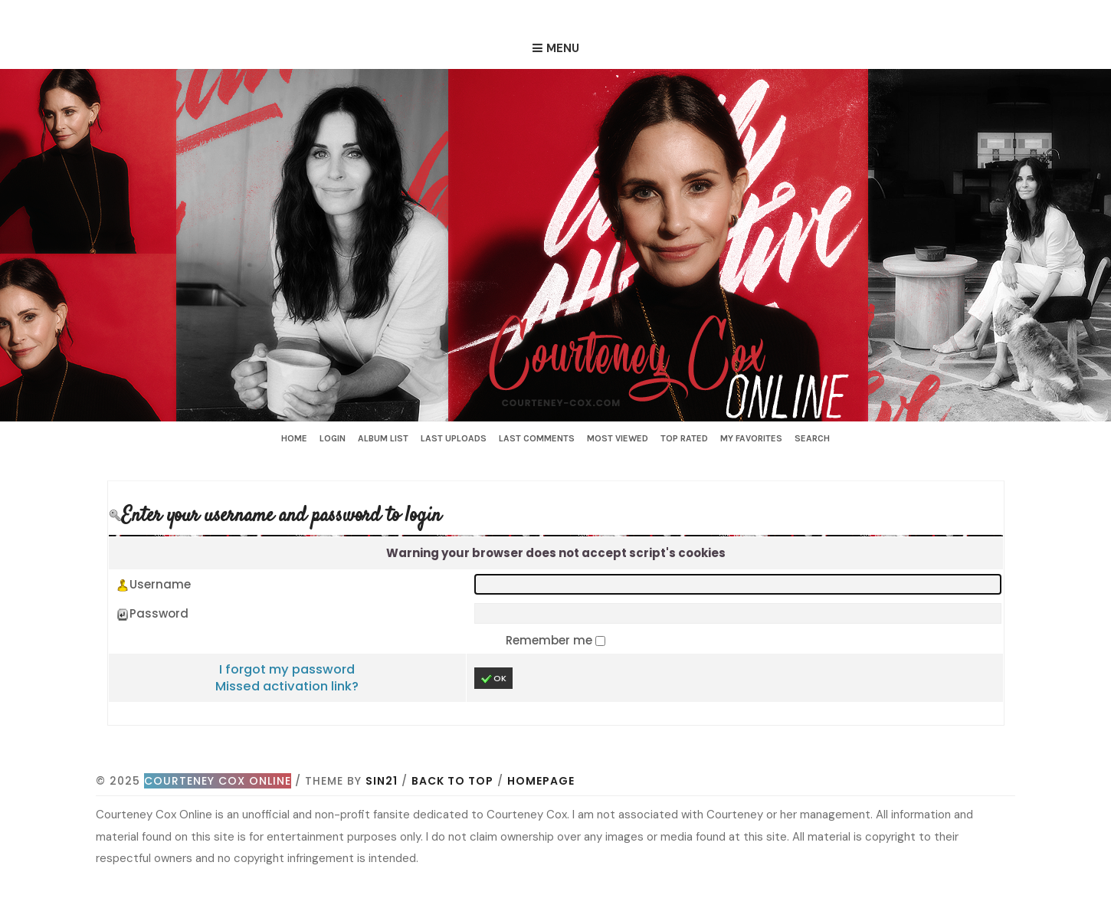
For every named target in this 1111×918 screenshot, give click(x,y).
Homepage (541, 780)
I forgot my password (287, 669)
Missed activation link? (287, 686)
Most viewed (617, 438)
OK (493, 678)
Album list (383, 438)
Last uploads (454, 438)
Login (333, 438)
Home (294, 438)
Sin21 (381, 780)
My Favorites (751, 438)
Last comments (537, 438)
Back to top (452, 780)
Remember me (550, 640)
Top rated (684, 438)
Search (812, 438)
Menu (562, 48)
